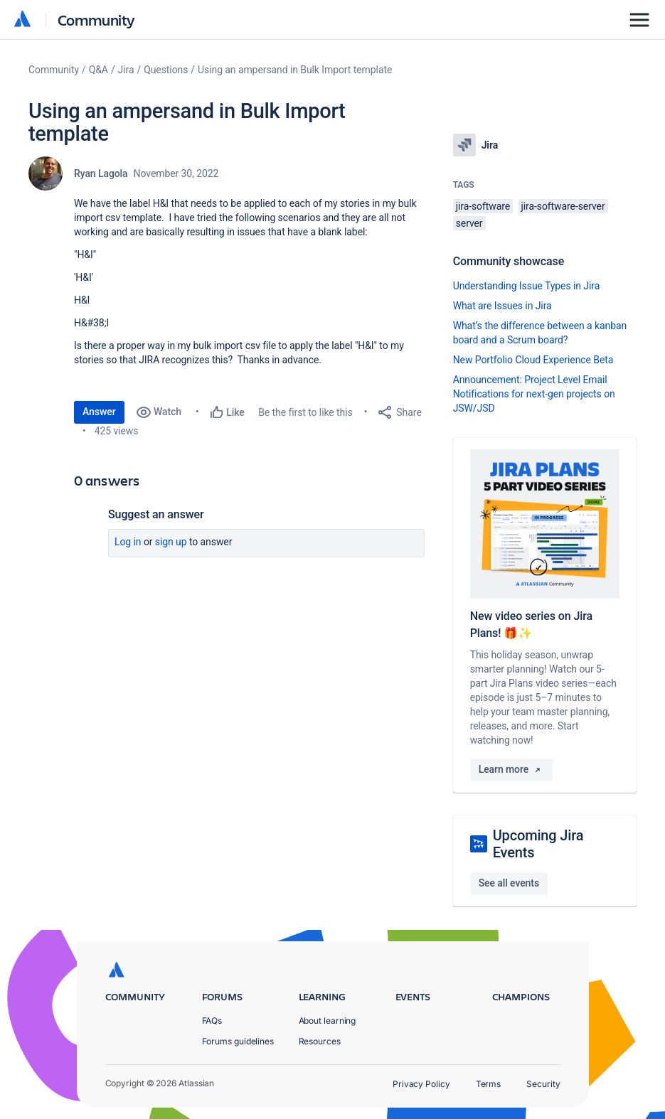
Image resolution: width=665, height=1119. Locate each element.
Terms (488, 1083)
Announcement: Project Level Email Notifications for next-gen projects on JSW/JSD (534, 394)
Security (543, 1083)
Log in (128, 541)
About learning (327, 1020)
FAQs (212, 1020)
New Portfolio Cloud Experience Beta (533, 359)
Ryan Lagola (101, 173)
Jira (126, 69)
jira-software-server (563, 206)
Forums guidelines (238, 1041)
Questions (166, 69)
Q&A (98, 69)
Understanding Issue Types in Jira (526, 285)
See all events (509, 883)
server (469, 223)
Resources (320, 1041)
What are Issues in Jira (502, 305)
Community (96, 19)
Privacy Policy (421, 1083)
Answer (99, 411)
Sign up (171, 541)
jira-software (483, 206)
